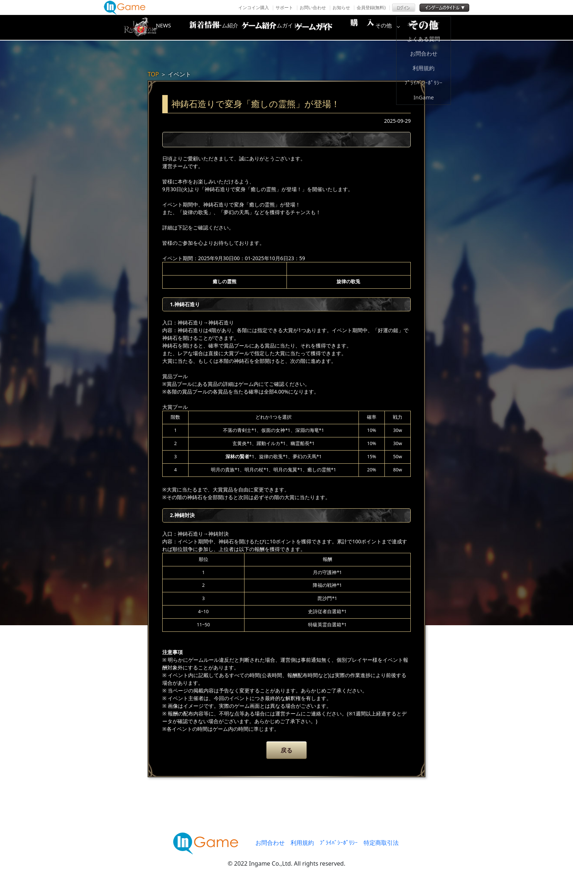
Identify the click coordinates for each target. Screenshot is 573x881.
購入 (372, 27)
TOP (153, 74)
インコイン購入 (253, 7)
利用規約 (302, 843)
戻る (286, 750)
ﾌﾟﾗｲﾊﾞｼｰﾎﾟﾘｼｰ (339, 843)
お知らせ (341, 7)
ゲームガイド (313, 27)
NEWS (197, 27)
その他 (430, 27)
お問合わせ (270, 843)
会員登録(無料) (371, 7)
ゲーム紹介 (255, 27)
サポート (284, 7)
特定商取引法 (381, 843)
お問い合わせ (313, 7)
